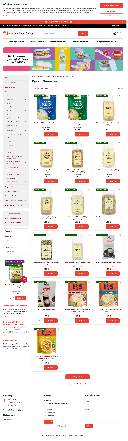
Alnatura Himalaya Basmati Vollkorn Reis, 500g (77, 171)
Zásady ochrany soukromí (76, 435)
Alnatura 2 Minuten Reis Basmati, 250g (46, 124)
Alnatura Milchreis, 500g (77, 217)
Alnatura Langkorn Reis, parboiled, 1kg (46, 218)
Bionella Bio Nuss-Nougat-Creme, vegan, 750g (16, 286)
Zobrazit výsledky (63, 426)
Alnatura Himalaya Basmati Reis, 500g (46, 171)
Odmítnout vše (111, 11)
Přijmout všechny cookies (112, 5)
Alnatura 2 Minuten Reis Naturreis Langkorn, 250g (77, 124)
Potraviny (49, 407)
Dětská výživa (50, 412)
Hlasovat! (49, 422)
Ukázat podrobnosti (112, 16)
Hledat (83, 33)
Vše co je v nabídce (51, 418)
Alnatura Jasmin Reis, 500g (108, 170)
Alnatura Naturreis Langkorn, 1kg (108, 217)
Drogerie (48, 409)
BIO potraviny (50, 415)
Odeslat (89, 426)
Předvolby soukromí (61, 435)
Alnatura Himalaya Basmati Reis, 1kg (108, 124)
